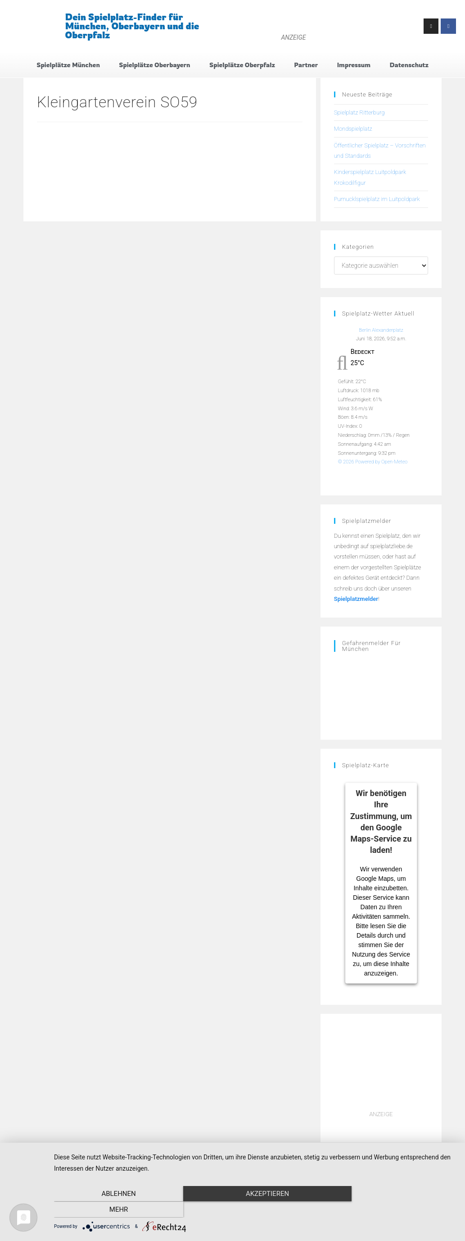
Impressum (353, 65)
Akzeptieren (254, 1210)
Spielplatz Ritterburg (359, 112)
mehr (395, 1210)
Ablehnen (114, 1210)
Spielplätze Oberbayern (154, 65)
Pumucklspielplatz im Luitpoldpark (377, 199)
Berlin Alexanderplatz (381, 330)
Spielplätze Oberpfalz (242, 65)
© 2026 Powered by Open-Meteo (373, 462)
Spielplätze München (68, 65)
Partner (306, 65)
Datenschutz (408, 65)
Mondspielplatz (353, 129)
